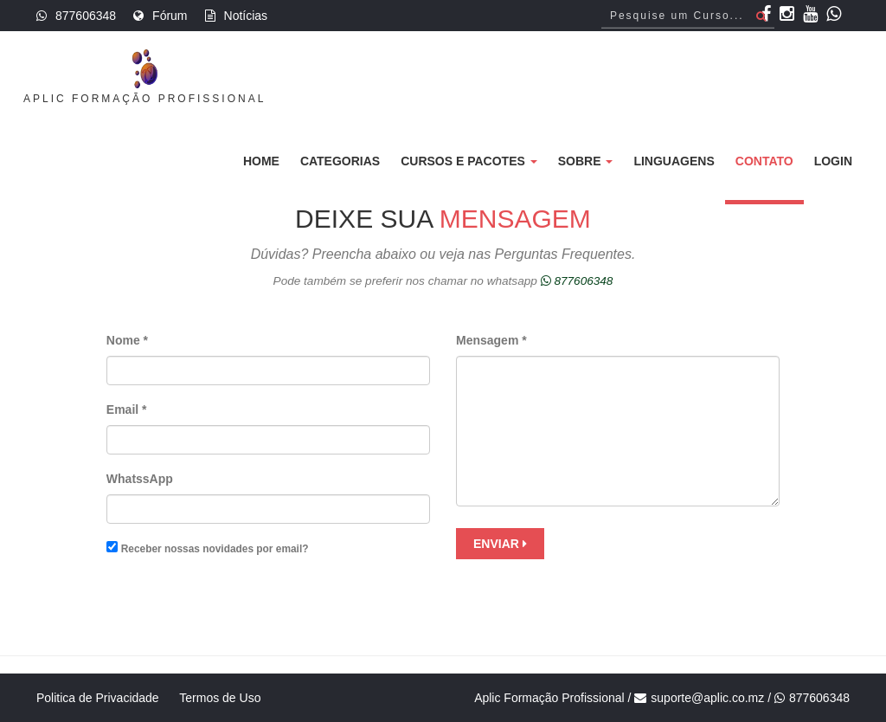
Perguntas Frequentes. (565, 254)
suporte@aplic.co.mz (707, 698)
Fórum (169, 16)
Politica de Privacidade (97, 698)
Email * (126, 409)
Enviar (500, 544)
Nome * (127, 340)
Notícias (246, 16)
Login (833, 161)
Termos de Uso (219, 698)
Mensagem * (491, 340)
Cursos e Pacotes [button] (469, 161)
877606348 (85, 16)
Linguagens (673, 161)
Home (261, 161)
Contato (764, 161)
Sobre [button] (585, 161)
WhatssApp (139, 479)
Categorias (340, 161)
